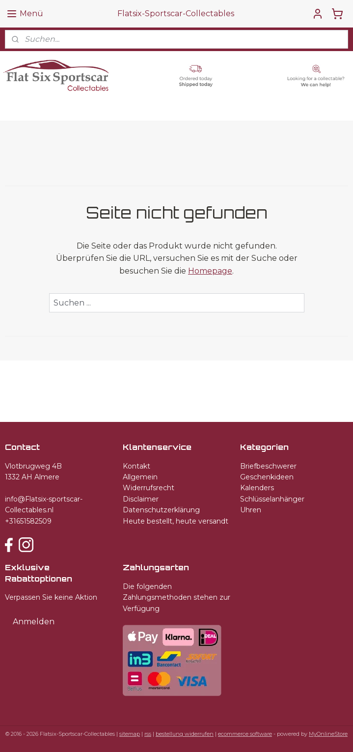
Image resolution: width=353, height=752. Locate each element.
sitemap (129, 733)
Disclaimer (141, 499)
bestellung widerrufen (185, 733)
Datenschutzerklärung (161, 509)
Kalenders (257, 487)
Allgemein (140, 477)
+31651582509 (28, 521)
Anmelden (33, 621)
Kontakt (136, 466)
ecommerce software (245, 733)
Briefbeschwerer (268, 466)
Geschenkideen (267, 477)
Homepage (210, 271)
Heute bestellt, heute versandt (175, 521)
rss (147, 733)
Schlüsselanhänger (272, 499)
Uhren (250, 509)
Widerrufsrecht (148, 487)
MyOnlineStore (328, 733)
